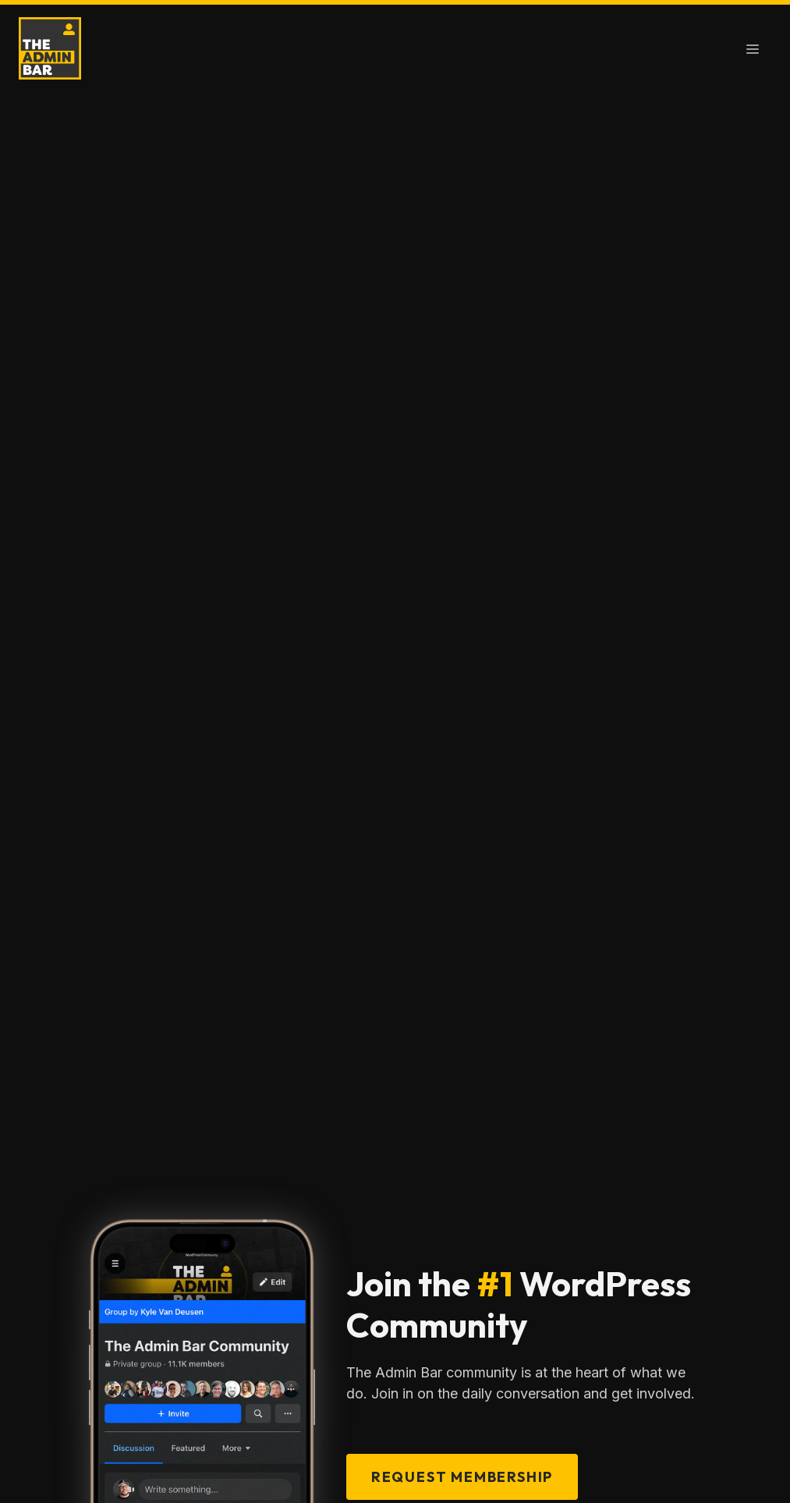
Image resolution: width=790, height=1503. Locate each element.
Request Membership (462, 1477)
